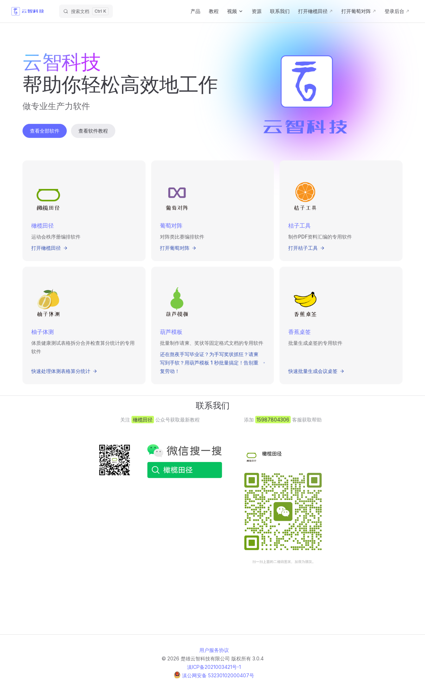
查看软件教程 (93, 131)
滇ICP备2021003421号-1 (214, 667)
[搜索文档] (86, 11)
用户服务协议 (214, 650)
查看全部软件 (44, 131)
